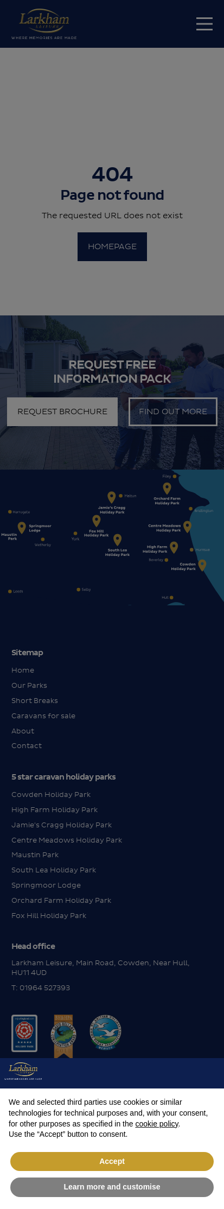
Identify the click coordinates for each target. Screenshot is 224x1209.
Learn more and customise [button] (111, 1186)
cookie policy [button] (156, 1123)
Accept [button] (112, 1161)
